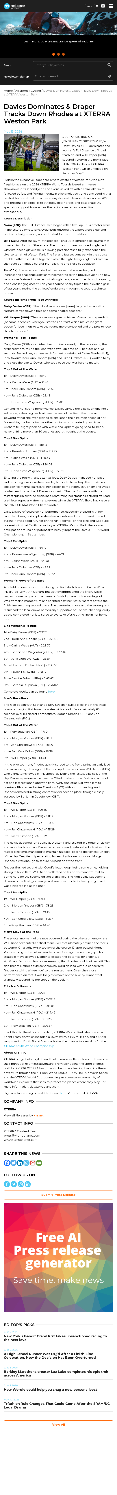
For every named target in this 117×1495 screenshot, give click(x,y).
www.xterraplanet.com (20, 1140)
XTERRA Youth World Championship (29, 1046)
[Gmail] (32, 1163)
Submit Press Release (58, 1195)
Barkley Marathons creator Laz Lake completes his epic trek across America (56, 1373)
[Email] (39, 1163)
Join (89, 6)
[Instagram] (26, 1163)
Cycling (36, 90)
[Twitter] (13, 1163)
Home (8, 90)
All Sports (21, 90)
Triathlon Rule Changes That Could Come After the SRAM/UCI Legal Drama (57, 1405)
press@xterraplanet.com (22, 1135)
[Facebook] (7, 1163)
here (63, 1093)
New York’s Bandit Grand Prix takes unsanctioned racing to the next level (55, 1338)
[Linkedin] (20, 1163)
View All (58, 1424)
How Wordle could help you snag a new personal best (50, 1390)
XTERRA (38, 1115)
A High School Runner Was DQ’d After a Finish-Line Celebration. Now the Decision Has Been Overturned (50, 1356)
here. (51, 691)
